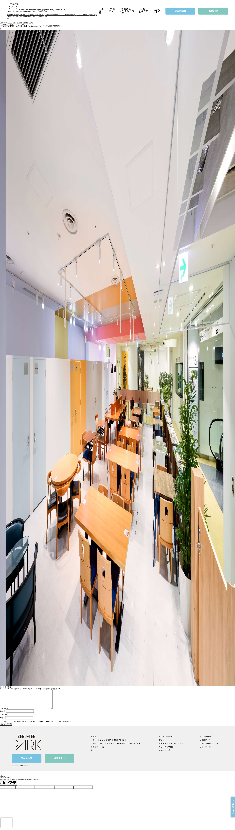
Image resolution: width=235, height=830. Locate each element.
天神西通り (109, 743)
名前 (2, 711)
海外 (92, 750)
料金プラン (111, 11)
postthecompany (6, 24)
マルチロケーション (167, 736)
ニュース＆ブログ (143, 11)
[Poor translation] (12, 783)
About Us (157, 11)
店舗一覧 (101, 11)
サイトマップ (205, 747)
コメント (4, 708)
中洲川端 (121, 743)
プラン (161, 740)
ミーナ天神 (97, 743)
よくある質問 (205, 736)
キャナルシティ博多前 (101, 740)
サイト (2, 718)
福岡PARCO (119, 740)
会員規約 (203, 740)
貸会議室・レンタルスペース (126, 11)
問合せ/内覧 (180, 11)
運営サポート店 (97, 747)
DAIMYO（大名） (135, 743)
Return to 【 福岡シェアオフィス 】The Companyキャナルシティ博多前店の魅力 (30, 26)
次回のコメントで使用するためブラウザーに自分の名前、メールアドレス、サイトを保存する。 (38, 721)
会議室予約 (213, 11)
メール (3, 714)
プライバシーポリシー (208, 743)
